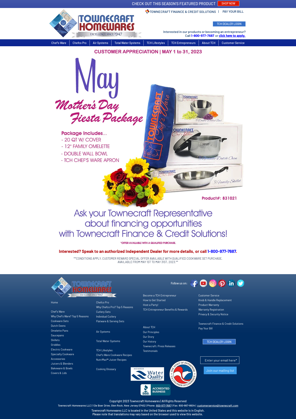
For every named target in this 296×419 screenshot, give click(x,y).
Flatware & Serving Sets (110, 321)
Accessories (58, 358)
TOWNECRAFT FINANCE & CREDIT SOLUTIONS (183, 12)
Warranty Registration (211, 309)
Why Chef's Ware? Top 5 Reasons (70, 316)
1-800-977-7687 (203, 36)
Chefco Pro (102, 302)
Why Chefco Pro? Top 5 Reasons (114, 307)
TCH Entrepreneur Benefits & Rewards (165, 309)
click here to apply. (232, 36)
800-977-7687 (163, 405)
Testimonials (150, 351)
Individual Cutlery (106, 316)
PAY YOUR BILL (233, 11)
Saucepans (57, 335)
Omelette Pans (59, 330)
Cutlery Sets (103, 311)
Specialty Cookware (62, 354)
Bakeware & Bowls (61, 368)
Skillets (55, 340)
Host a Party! (150, 304)
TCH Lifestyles (104, 350)
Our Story (148, 336)
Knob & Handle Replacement (215, 300)
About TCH (149, 327)
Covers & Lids (59, 373)
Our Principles (151, 332)
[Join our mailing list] (220, 370)
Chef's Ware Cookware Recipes (114, 355)
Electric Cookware (61, 349)
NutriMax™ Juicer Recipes (111, 359)
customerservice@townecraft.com (217, 405)
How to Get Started (154, 300)
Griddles (55, 344)
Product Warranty (208, 304)
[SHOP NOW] (228, 3)
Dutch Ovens (58, 325)
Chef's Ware (58, 311)
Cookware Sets (60, 321)
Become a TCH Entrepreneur (159, 295)
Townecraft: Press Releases (159, 346)
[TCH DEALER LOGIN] (229, 24)
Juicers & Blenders (62, 363)
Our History (149, 341)
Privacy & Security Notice (213, 314)
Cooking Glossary (106, 369)
